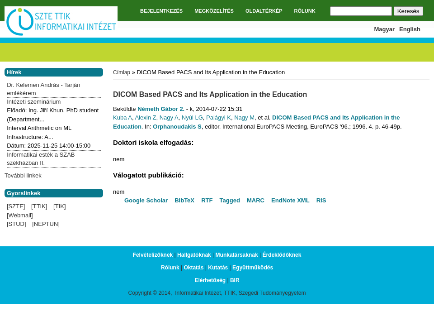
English (409, 29)
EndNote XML (290, 200)
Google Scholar (146, 200)
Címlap (121, 72)
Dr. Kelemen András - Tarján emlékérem (43, 89)
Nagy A (169, 117)
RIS (321, 200)
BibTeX (184, 200)
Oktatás (193, 267)
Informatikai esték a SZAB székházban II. (41, 158)
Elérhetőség (210, 280)
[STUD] (16, 224)
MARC (255, 200)
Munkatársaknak (237, 255)
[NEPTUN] (46, 224)
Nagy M (244, 117)
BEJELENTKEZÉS (161, 11)
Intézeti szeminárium (34, 101)
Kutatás (218, 267)
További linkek (23, 175)
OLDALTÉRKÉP (264, 11)
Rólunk (170, 267)
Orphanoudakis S (177, 126)
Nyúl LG (192, 117)
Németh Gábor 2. (160, 108)
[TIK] (59, 206)
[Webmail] (20, 215)
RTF (206, 200)
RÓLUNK (305, 11)
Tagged (230, 200)
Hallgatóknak (194, 255)
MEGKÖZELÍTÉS (214, 11)
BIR (235, 280)
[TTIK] (39, 206)
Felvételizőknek (153, 255)
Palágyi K (218, 117)
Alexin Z (145, 117)
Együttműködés (252, 267)
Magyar (384, 29)
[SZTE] (16, 206)
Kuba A (122, 117)
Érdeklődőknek (281, 255)
